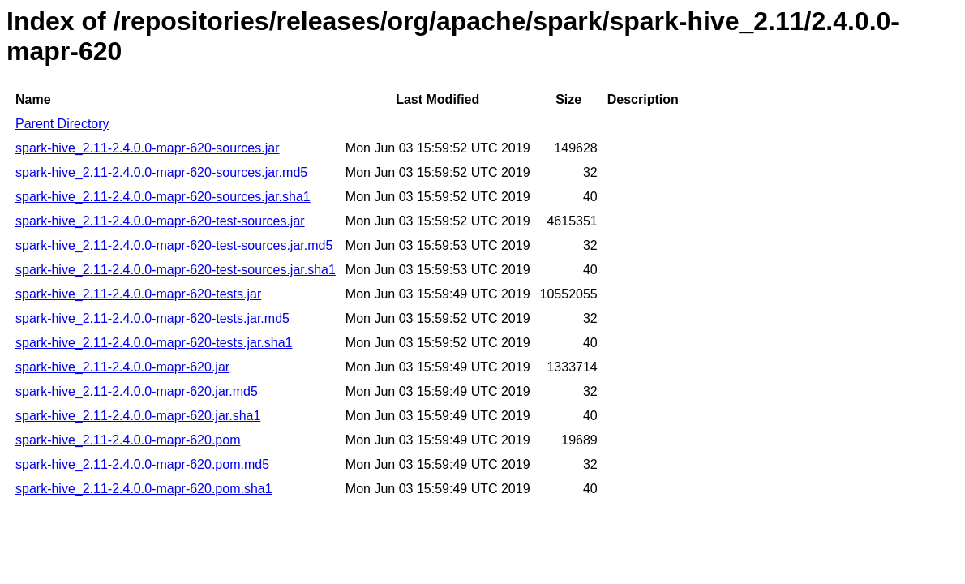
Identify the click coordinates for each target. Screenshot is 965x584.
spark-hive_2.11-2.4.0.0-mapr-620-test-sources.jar (160, 221)
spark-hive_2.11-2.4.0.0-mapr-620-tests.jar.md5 (152, 318)
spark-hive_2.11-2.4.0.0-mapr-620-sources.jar (147, 148)
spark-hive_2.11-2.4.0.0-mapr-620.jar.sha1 (137, 416)
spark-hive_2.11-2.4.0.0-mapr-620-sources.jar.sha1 (163, 197)
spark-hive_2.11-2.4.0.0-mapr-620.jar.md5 (136, 391)
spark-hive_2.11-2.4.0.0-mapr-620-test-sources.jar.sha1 (175, 270)
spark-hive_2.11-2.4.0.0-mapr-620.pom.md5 (142, 464)
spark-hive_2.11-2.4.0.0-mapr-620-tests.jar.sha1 (154, 343)
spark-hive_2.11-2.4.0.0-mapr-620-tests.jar (138, 294)
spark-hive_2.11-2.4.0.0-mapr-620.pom (127, 440)
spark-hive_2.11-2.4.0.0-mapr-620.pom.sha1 (143, 489)
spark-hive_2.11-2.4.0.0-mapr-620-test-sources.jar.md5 (173, 245)
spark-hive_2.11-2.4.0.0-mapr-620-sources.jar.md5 (161, 172)
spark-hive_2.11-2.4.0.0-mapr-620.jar (122, 367)
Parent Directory (62, 124)
